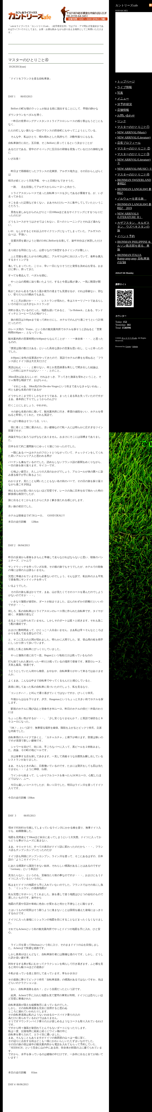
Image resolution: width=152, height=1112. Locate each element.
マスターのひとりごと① (133, 126)
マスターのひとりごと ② (133, 148)
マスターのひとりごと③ (133, 154)
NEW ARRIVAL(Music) (131, 132)
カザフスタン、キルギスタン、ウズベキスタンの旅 (133, 226)
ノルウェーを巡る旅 (132, 198)
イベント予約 (126, 236)
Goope (128, 346)
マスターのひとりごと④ (133, 174)
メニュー (123, 98)
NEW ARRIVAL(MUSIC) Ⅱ (134, 168)
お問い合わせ (126, 115)
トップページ (126, 81)
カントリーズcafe (129, 338)
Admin (135, 346)
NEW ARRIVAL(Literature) (134, 137)
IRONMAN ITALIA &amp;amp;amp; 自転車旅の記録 (133, 258)
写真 (120, 92)
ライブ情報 (124, 87)
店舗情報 (123, 109)
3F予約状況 (124, 104)
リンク (121, 121)
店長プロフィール (129, 142)
